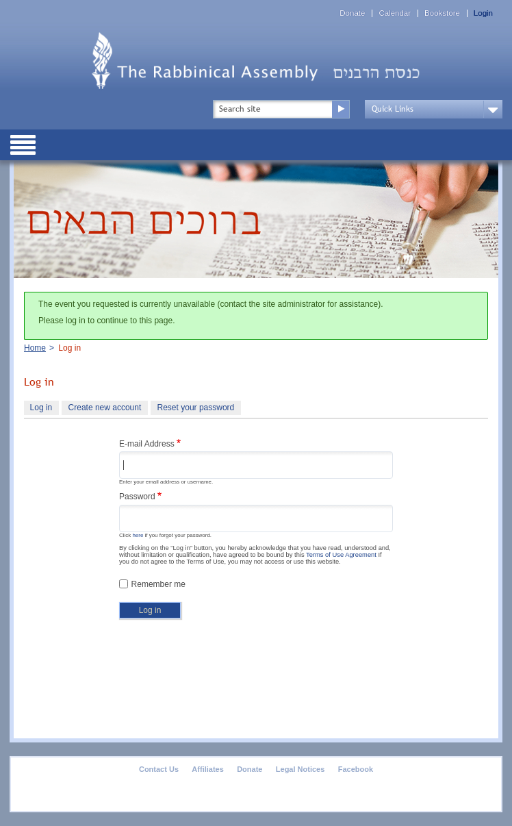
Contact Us (159, 769)
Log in (44, 409)
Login (483, 13)
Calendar (395, 13)
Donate (352, 13)
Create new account (105, 407)
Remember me (158, 584)
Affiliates (207, 769)
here (137, 535)
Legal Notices (300, 769)
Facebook (355, 769)
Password (137, 496)
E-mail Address (147, 444)
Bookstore (442, 13)
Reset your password (196, 407)
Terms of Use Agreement (341, 554)
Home (35, 348)
